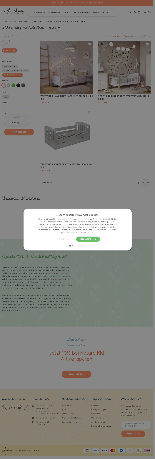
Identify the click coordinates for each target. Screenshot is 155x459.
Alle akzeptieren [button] (88, 239)
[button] (77, 245)
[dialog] (77, 229)
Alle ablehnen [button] (64, 239)
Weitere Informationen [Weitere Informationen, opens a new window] (85, 232)
